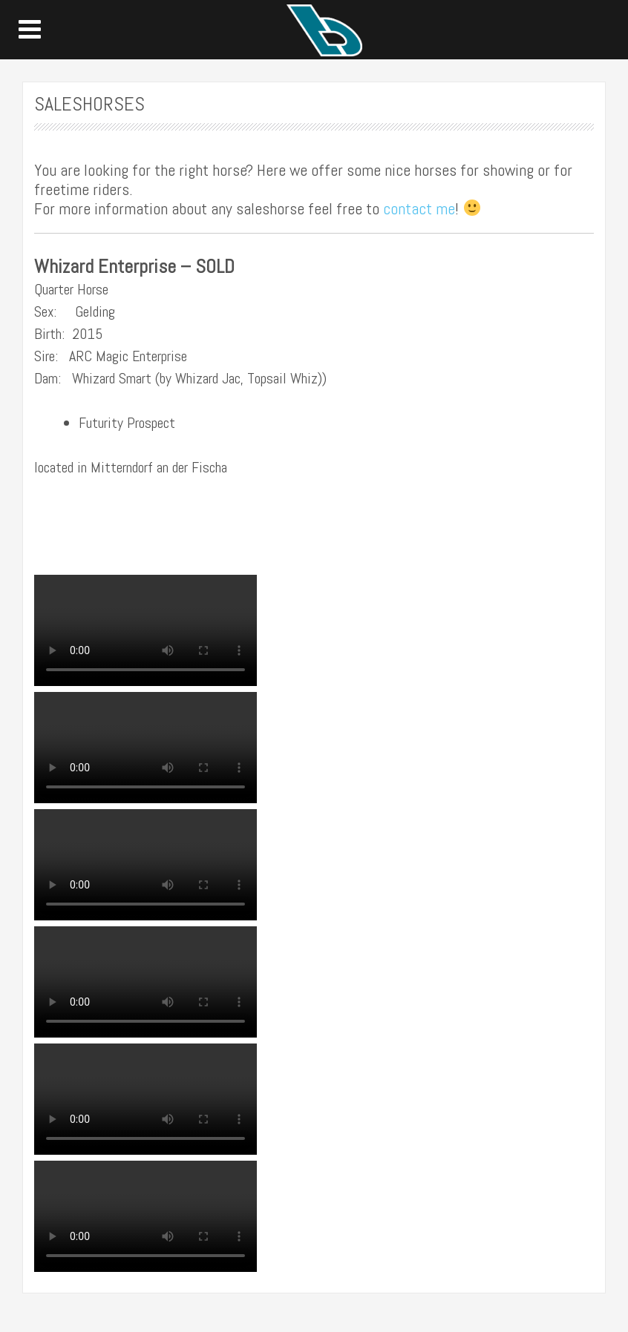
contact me (419, 208)
